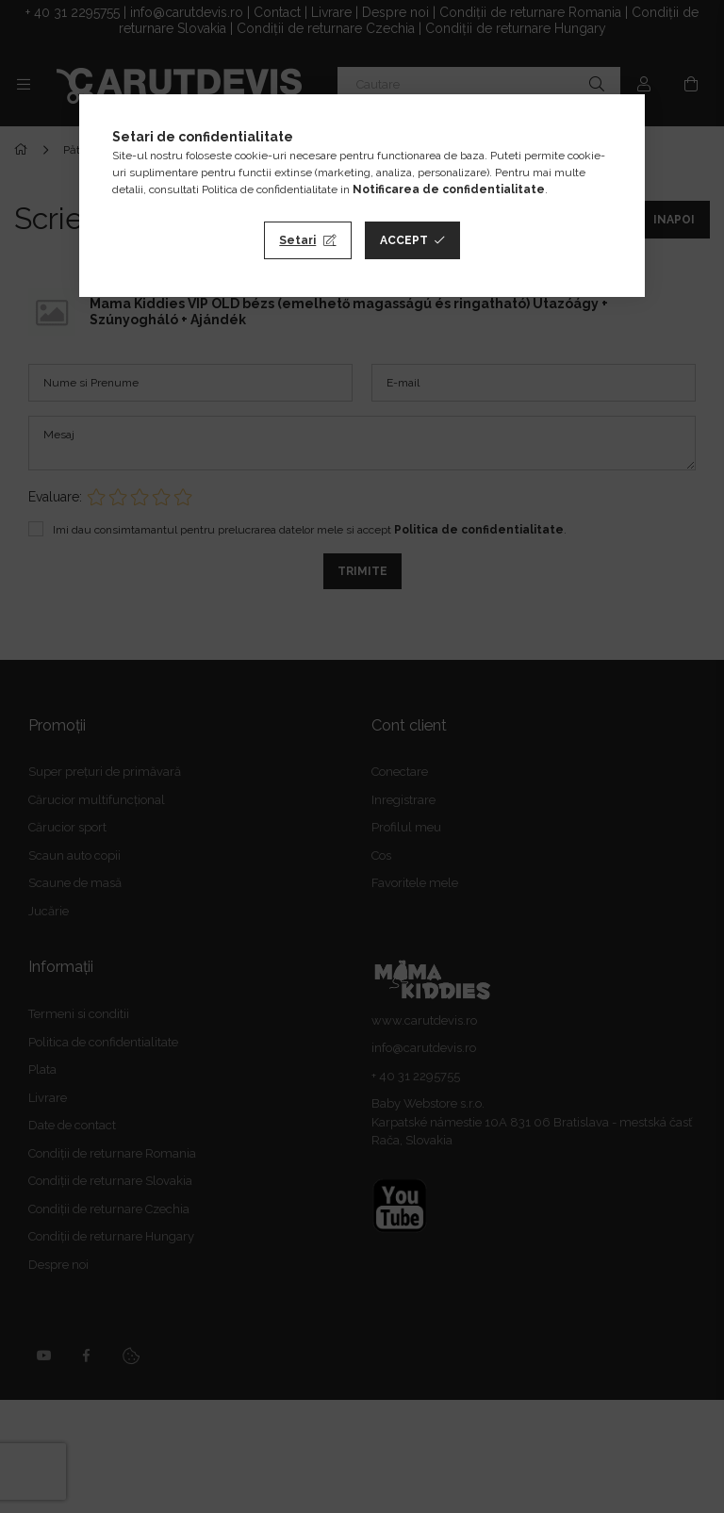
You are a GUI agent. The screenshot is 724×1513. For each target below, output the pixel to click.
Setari (297, 240)
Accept (404, 240)
